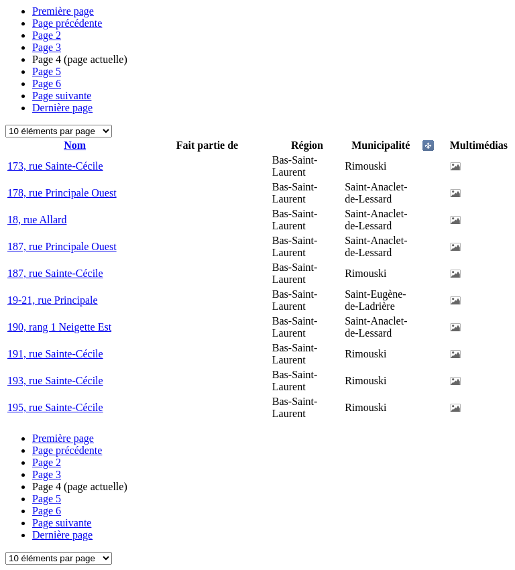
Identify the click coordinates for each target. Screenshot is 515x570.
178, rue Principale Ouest (62, 192)
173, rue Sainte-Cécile (55, 166)
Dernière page (62, 107)
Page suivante (61, 95)
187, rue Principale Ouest (62, 246)
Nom (75, 145)
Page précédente (67, 23)
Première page (63, 11)
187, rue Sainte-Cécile (55, 273)
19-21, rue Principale (52, 300)
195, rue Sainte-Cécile (55, 407)
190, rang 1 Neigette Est (59, 327)
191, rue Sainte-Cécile (55, 353)
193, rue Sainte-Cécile (55, 380)
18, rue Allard (36, 219)
